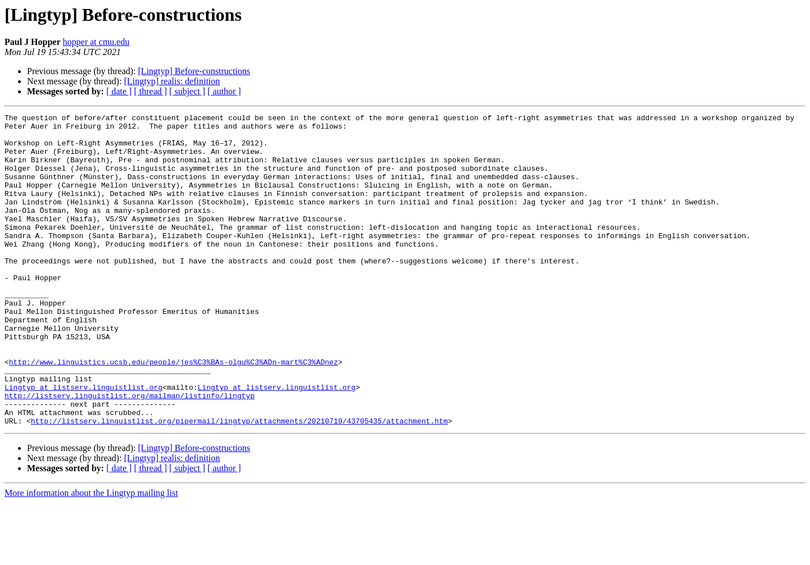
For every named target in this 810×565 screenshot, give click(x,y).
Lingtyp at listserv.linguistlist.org (83, 443)
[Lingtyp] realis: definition (172, 81)
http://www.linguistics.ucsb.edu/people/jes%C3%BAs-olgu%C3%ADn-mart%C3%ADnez (173, 412)
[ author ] (224, 91)
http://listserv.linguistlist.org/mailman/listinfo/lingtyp (129, 453)
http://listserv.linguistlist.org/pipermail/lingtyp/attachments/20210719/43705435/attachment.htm (239, 483)
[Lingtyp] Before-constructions (194, 71)
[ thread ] (150, 91)
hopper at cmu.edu (96, 42)
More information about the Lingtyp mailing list (91, 555)
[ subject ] (187, 91)
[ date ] (119, 91)
